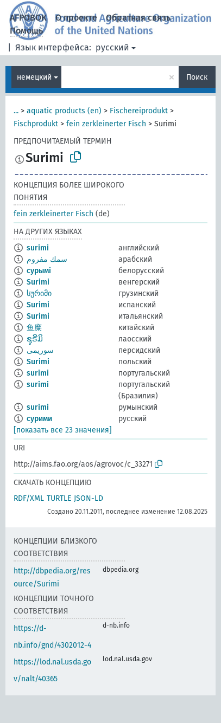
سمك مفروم (47, 259)
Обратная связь (138, 17)
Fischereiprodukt (139, 110)
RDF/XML (29, 498)
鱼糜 (34, 327)
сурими (39, 418)
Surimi (38, 282)
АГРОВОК (28, 17)
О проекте (76, 17)
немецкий (34, 77)
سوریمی (40, 350)
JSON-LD (88, 498)
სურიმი (39, 293)
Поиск (196, 77)
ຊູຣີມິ (35, 339)
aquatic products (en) (64, 110)
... (16, 110)
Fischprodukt (36, 123)
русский (112, 47)
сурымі (39, 270)
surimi (38, 248)
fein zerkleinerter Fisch (106, 123)
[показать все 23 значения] (63, 430)
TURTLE (59, 498)
